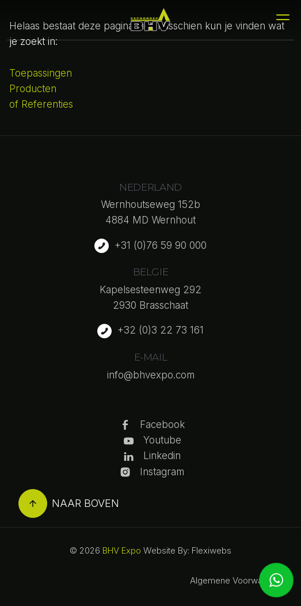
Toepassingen (40, 73)
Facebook (162, 424)
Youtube (162, 440)
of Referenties (41, 104)
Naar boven (68, 503)
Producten (32, 88)
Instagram (162, 472)
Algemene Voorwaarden (237, 580)
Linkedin (162, 455)
